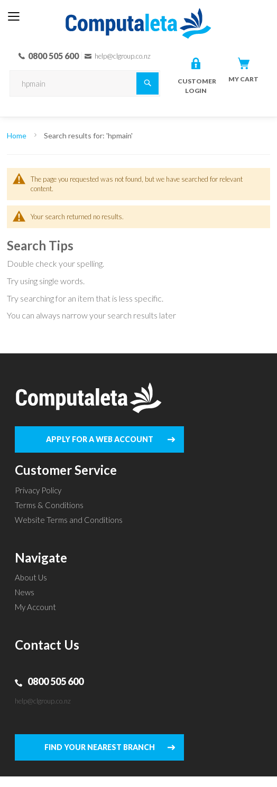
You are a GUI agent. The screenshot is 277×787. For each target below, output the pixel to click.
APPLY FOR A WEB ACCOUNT (99, 439)
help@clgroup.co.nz (43, 701)
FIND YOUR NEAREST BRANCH (99, 747)
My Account (35, 607)
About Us (31, 577)
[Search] (147, 83)
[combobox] (85, 83)
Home (17, 135)
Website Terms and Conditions (69, 519)
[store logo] (138, 15)
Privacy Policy (38, 490)
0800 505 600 (55, 681)
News (24, 592)
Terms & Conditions (49, 505)
